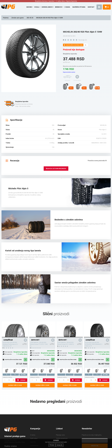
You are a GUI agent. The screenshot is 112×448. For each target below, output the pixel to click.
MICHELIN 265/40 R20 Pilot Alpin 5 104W (49, 18)
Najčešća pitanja (78, 7)
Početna (5, 18)
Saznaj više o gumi (15, 385)
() (107, 7)
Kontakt (91, 7)
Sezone (29, 7)
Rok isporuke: (8, 354)
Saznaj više (59, 445)
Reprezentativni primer (69, 72)
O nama (67, 7)
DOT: (33, 351)
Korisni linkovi (47, 7)
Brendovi (58, 7)
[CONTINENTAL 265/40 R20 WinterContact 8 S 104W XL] (70, 329)
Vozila (36, 7)
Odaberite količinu (7, 377)
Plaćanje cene (60, 435)
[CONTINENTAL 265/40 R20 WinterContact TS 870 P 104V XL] (42, 329)
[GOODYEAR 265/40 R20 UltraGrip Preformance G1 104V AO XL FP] (15, 329)
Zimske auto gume (17, 18)
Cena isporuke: (9, 352)
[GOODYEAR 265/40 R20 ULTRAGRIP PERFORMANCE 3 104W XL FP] (97, 329)
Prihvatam (52, 445)
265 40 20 (30, 18)
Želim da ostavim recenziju (56, 168)
